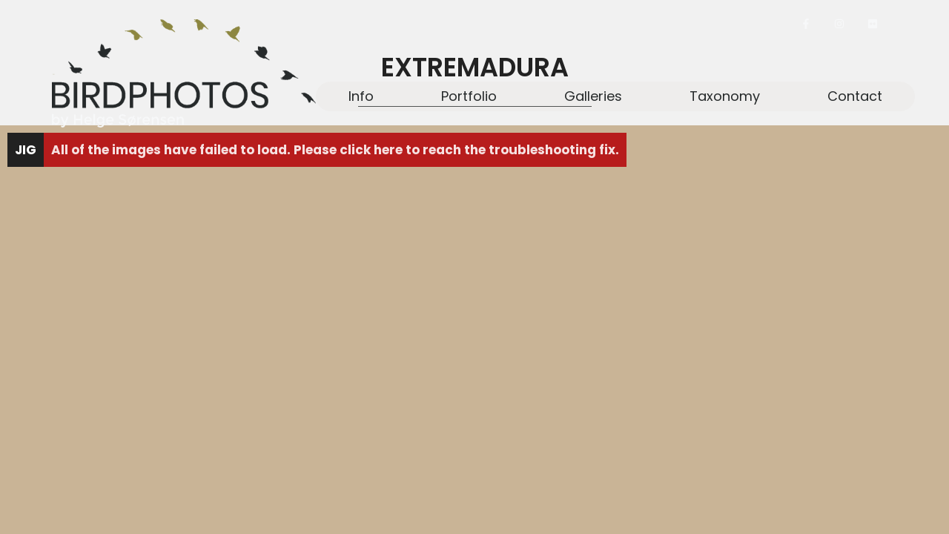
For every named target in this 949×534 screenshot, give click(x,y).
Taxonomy (725, 96)
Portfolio (469, 96)
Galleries (593, 96)
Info (361, 96)
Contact (854, 96)
